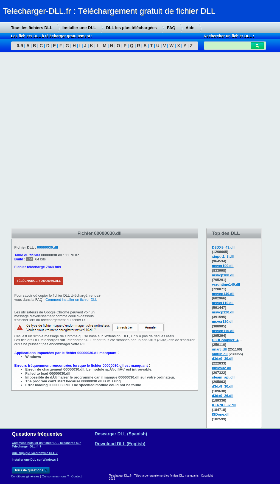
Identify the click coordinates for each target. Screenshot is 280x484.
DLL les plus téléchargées (131, 27)
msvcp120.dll (223, 312)
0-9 (20, 45)
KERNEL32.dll (224, 405)
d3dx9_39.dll (222, 359)
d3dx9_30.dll (222, 386)
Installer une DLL (79, 27)
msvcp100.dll (223, 275)
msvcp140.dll (223, 294)
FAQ (171, 27)
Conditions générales (25, 476)
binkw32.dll (221, 368)
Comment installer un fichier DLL (71, 299)
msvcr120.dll (223, 321)
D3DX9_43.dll (223, 247)
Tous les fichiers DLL (31, 27)
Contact (76, 476)
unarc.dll (219, 349)
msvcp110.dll (223, 331)
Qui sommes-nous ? (55, 476)
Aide (190, 27)
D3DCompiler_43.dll (229, 340)
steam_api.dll (223, 377)
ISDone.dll (220, 414)
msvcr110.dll (223, 303)
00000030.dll (47, 247)
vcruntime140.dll (226, 284)
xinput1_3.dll (223, 256)
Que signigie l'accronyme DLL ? (35, 453)
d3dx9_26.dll (222, 396)
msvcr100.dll (223, 266)
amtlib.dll (220, 354)
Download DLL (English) (120, 443)
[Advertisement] (41, 140)
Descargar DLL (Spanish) (121, 434)
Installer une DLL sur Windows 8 (35, 459)
